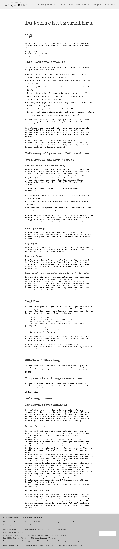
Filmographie (46, 5)
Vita (62, 5)
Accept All (107, 534)
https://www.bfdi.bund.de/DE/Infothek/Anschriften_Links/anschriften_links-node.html (59, 146)
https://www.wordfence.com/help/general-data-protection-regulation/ (58, 485)
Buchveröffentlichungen (85, 5)
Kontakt (110, 5)
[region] (59, 531)
